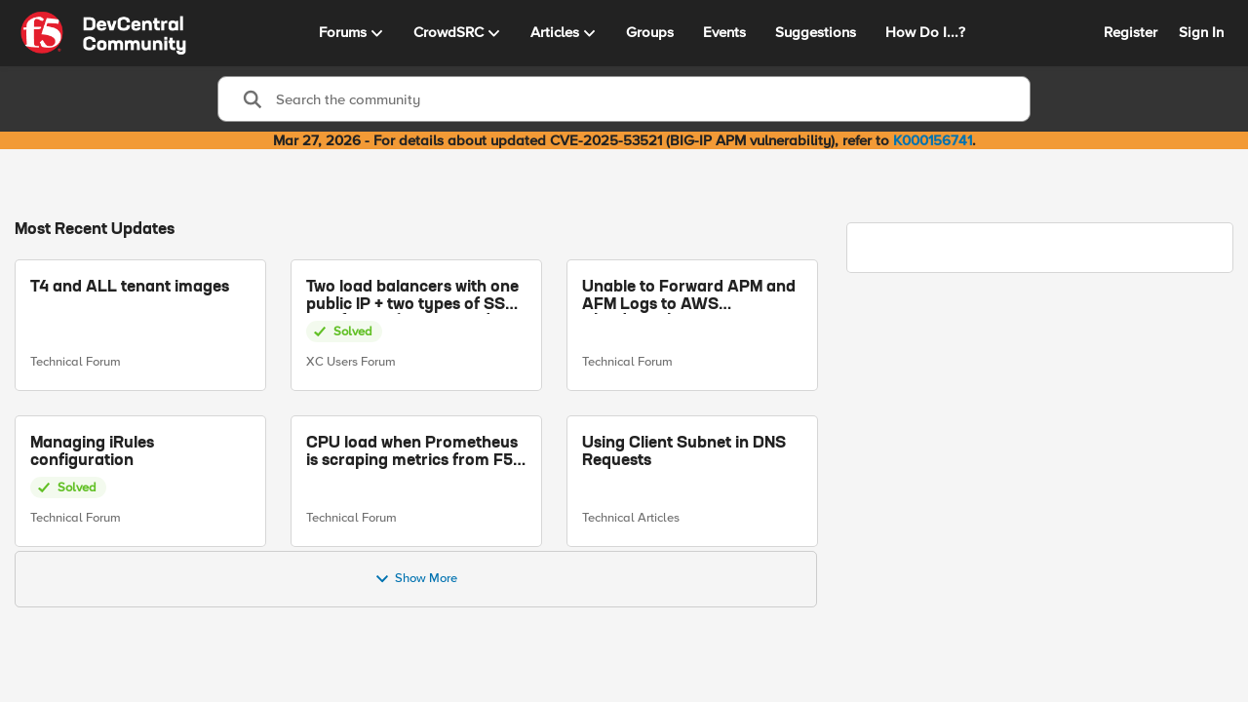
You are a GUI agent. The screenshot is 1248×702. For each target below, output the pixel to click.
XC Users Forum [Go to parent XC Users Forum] (351, 362)
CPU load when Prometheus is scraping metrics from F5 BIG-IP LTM (412, 452)
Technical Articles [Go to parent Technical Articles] (631, 518)
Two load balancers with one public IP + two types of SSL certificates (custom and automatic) (412, 297)
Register (1130, 32)
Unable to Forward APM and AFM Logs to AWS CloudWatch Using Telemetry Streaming (689, 297)
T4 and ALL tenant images (129, 287)
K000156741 (932, 140)
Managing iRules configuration (92, 451)
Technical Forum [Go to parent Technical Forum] (75, 362)
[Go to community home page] (103, 33)
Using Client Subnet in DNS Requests (684, 451)
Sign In (1201, 32)
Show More (415, 579)
